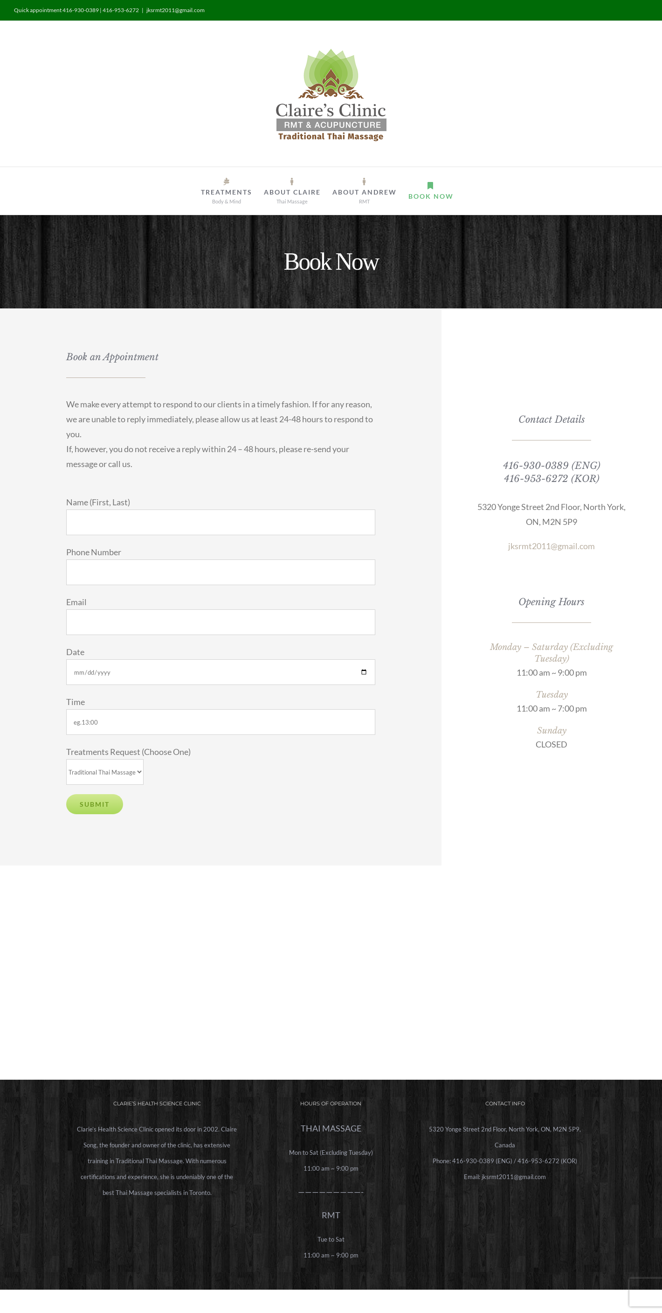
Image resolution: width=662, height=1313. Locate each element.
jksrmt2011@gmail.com (175, 10)
